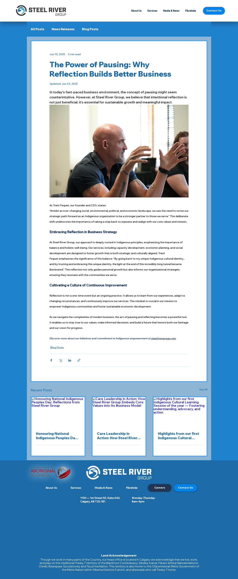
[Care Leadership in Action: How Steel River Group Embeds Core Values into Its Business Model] (119, 412)
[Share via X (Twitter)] (60, 360)
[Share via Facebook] (51, 360)
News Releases (63, 29)
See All (203, 389)
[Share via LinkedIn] (69, 360)
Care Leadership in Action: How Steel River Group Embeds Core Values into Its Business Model (117, 435)
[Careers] (159, 488)
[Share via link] (79, 360)
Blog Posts (90, 29)
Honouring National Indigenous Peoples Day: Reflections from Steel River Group (57, 435)
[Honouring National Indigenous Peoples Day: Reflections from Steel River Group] (58, 412)
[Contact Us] (214, 10)
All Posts (37, 29)
